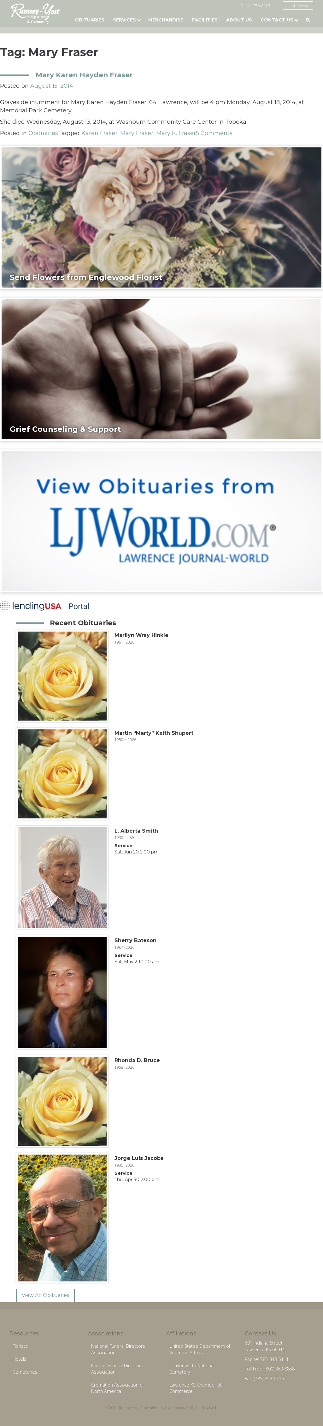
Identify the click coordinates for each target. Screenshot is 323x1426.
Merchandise (165, 20)
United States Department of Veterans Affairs (199, 1349)
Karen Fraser (99, 133)
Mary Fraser (136, 133)
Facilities (205, 20)
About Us (239, 20)
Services (124, 20)
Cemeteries (25, 1372)
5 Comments (214, 133)
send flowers (298, 5)
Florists (20, 1346)
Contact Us (277, 20)
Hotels (19, 1359)
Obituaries (89, 20)
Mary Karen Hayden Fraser (84, 75)
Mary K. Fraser (176, 133)
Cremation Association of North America (117, 1388)
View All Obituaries (45, 1295)
